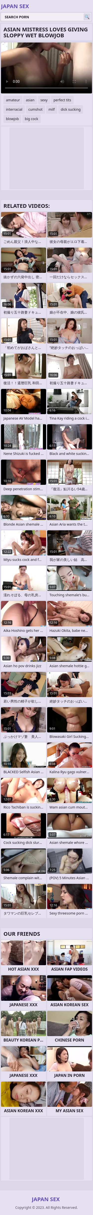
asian (30, 100)
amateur (13, 100)
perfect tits (62, 100)
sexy (44, 100)
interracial (14, 109)
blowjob (12, 118)
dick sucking (71, 109)
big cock (31, 118)
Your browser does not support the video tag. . (46, 68)
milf (52, 109)
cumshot (35, 109)
